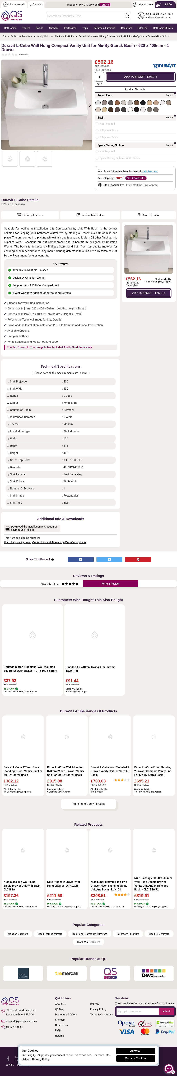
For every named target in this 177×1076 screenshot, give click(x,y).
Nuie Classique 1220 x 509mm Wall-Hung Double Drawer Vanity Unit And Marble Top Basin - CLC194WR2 (153, 883)
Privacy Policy (98, 1009)
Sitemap (60, 1019)
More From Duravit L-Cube (89, 803)
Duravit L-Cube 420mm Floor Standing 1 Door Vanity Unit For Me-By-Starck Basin (23, 771)
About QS (60, 1004)
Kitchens (142, 28)
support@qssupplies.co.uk (19, 1021)
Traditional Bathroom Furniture (89, 933)
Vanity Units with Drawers (47, 542)
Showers (53, 28)
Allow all (135, 1051)
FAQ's (58, 1030)
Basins (39, 28)
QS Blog (59, 1009)
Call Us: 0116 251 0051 (160, 14)
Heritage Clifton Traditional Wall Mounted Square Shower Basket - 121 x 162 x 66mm (30, 668)
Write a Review (110, 583)
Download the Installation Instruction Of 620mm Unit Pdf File (31, 528)
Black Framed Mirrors (50, 933)
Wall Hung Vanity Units (17, 542)
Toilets (26, 28)
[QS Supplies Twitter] (17, 1058)
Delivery (94, 1004)
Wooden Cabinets (18, 933)
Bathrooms (10, 28)
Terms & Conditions (101, 1014)
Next (88, 105)
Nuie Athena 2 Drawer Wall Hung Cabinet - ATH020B (64, 883)
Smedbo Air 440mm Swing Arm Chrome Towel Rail (90, 669)
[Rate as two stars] (64, 584)
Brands (36, 4)
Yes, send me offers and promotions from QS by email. (147, 1003)
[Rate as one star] (63, 584)
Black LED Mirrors (158, 933)
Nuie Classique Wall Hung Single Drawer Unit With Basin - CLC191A (23, 885)
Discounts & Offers (66, 1014)
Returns (59, 1035)
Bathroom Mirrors (163, 28)
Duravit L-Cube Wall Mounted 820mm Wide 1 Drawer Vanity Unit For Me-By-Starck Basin (65, 771)
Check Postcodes (136, 178)
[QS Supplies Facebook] (8, 1058)
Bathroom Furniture (104, 28)
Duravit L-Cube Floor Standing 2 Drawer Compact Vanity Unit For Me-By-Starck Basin (152, 771)
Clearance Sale (14, 4)
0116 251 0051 (12, 1027)
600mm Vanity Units (74, 542)
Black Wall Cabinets (88, 942)
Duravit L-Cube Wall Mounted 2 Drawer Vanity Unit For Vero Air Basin (110, 771)
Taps (85, 28)
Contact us (61, 1025)
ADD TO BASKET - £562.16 (140, 76)
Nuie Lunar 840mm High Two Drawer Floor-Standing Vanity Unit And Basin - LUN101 (109, 885)
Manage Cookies (136, 1058)
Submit (166, 1011)
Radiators (126, 28)
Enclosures (70, 28)
